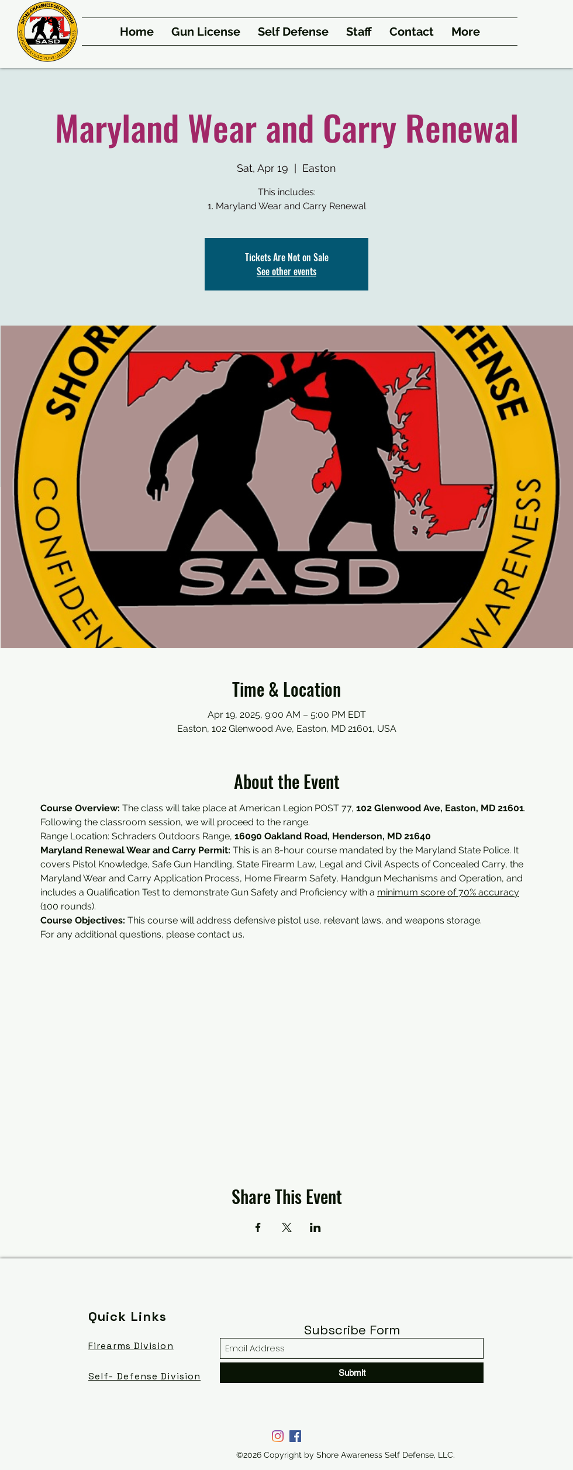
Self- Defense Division (144, 1376)
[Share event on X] (286, 1227)
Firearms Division (131, 1346)
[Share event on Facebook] (258, 1227)
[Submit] (352, 1372)
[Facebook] (295, 1436)
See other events (286, 271)
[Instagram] (278, 1436)
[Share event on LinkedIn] (315, 1227)
